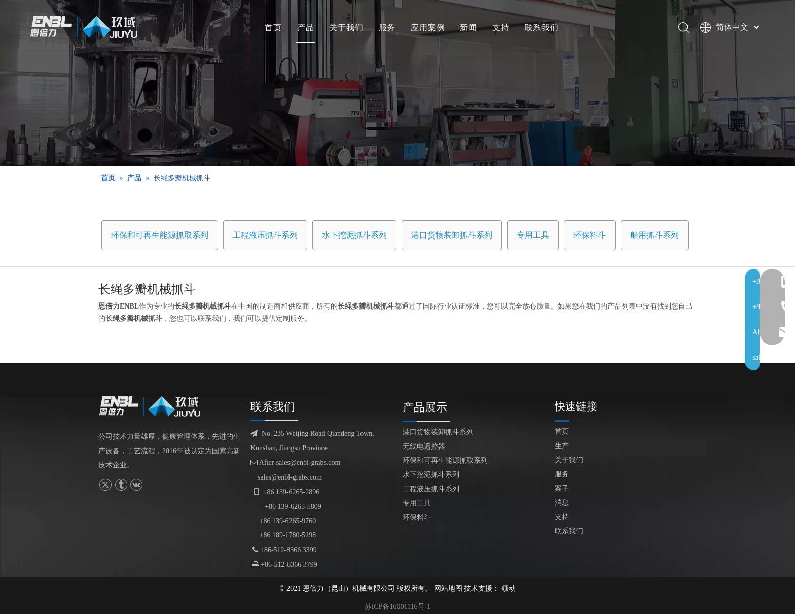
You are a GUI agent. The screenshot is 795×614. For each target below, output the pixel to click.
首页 (274, 27)
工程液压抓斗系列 (265, 235)
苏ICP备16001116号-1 (397, 606)
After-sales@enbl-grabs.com (295, 462)
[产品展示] (397, 83)
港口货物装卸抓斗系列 (451, 235)
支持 (502, 27)
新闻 (470, 27)
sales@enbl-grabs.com (290, 477)
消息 (562, 502)
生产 (562, 446)
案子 (562, 488)
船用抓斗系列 (654, 235)
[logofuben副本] (154, 406)
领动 (508, 588)
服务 (388, 27)
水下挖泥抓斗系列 (354, 235)
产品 (307, 27)
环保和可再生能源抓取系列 (159, 235)
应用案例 (429, 27)
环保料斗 (589, 235)
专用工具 (533, 235)
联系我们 (543, 27)
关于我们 (348, 27)
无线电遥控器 (424, 446)
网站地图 (448, 588)
